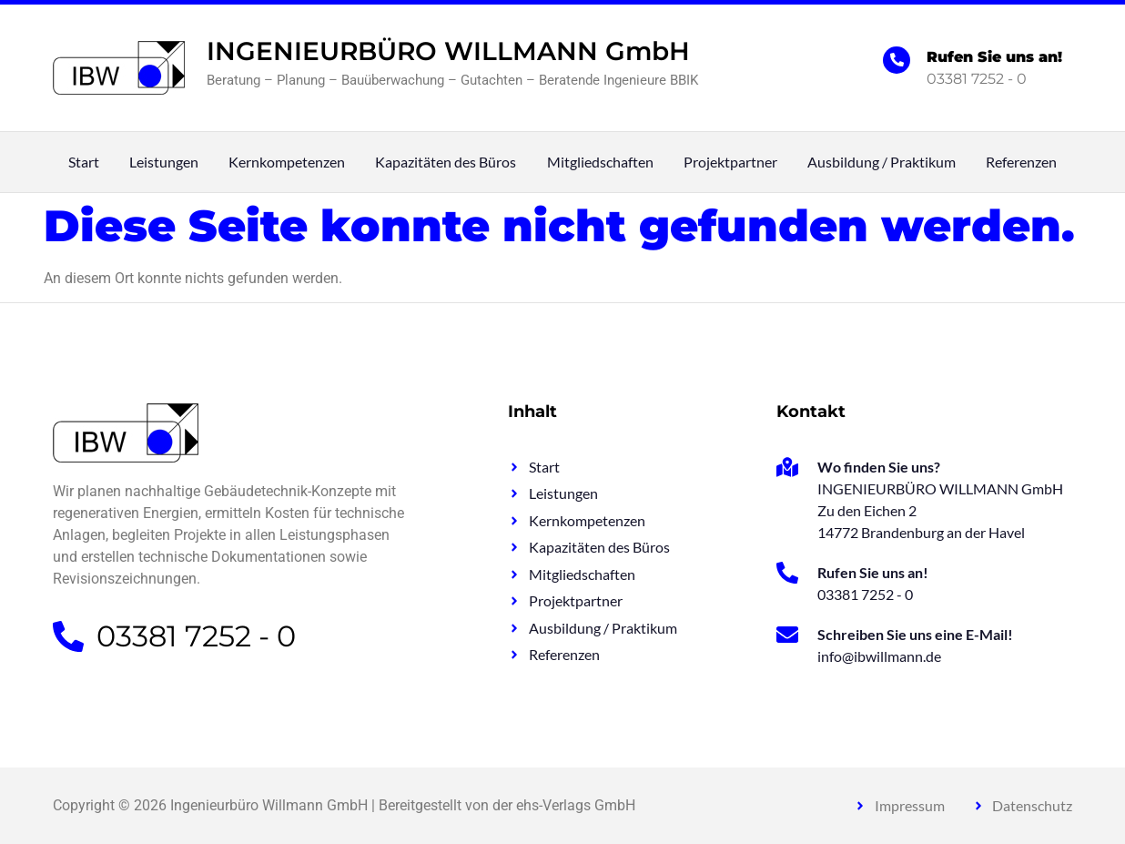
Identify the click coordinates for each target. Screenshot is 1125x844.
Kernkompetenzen (286, 162)
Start (83, 162)
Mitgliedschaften (600, 162)
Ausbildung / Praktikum (881, 162)
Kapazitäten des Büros (445, 162)
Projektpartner (730, 162)
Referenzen (1021, 162)
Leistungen (163, 162)
